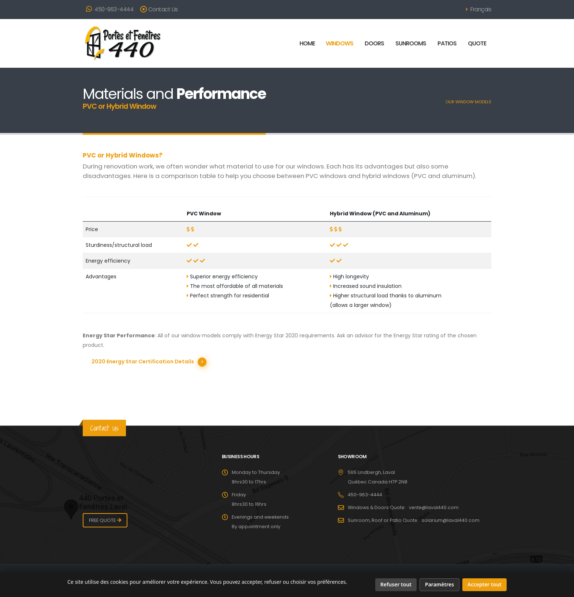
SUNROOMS (410, 43)
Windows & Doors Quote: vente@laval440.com (404, 507)
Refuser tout (395, 584)
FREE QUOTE (102, 520)
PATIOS (446, 43)
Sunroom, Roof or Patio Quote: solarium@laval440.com (414, 520)
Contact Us (159, 9)
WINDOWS (339, 43)
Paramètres (439, 584)
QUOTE (477, 43)
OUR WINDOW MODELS (468, 102)
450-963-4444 (109, 9)
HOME (307, 43)
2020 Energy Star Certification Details (143, 361)
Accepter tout (484, 584)
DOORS (374, 43)
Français (478, 9)
